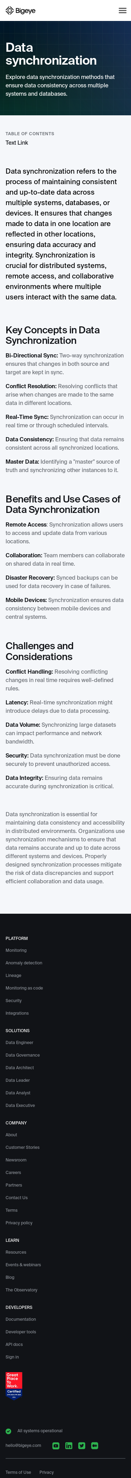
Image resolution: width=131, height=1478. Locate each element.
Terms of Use (18, 1473)
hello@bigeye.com (23, 1446)
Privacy (46, 1473)
